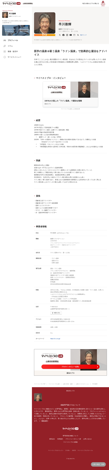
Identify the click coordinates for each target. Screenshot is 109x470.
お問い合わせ (87, 439)
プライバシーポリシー (72, 439)
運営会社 (52, 439)
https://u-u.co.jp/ (55, 338)
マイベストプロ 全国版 (70, 442)
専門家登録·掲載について (70, 436)
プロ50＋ (67, 450)
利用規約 (60, 439)
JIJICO (74, 450)
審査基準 (44, 421)
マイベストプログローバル (85, 450)
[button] (83, 35)
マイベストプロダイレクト (55, 450)
